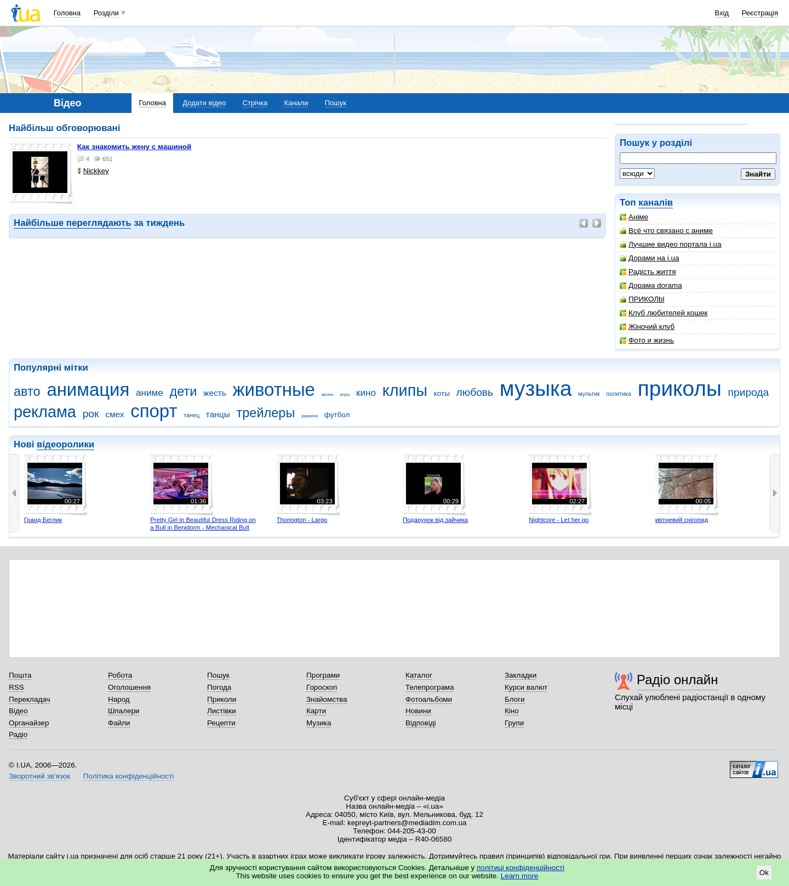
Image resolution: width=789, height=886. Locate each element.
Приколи (221, 699)
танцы (218, 414)
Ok (764, 872)
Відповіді (420, 723)
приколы (680, 388)
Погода (219, 687)
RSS (16, 687)
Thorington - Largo (302, 519)
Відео (18, 711)
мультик (588, 393)
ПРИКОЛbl (642, 299)
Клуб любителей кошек (663, 313)
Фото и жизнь (647, 340)
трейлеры (266, 413)
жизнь (328, 394)
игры (345, 394)
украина (309, 415)
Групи (514, 723)
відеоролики (65, 444)
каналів (655, 202)
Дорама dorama (651, 285)
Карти (316, 711)
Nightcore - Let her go (558, 519)
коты (442, 393)
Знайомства (326, 699)
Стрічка (255, 103)
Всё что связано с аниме (666, 230)
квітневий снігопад (681, 519)
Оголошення (129, 687)
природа (748, 392)
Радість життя (648, 272)
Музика (318, 723)
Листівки (221, 711)
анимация (88, 389)
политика (618, 393)
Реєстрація (760, 13)
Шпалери (123, 711)
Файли (119, 723)
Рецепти (221, 723)
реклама (45, 412)
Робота (120, 675)
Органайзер (29, 723)
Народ (119, 699)
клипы (404, 390)
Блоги (515, 699)
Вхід (722, 13)
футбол (337, 415)
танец (191, 415)
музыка (536, 388)
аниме (149, 393)
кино (366, 393)
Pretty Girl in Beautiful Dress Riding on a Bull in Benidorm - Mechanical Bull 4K (203, 527)
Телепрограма (429, 687)
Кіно (512, 711)
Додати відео (204, 103)
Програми (323, 675)
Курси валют (526, 687)
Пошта (20, 675)
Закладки (520, 675)
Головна (67, 13)
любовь (475, 392)
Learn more (520, 876)
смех (114, 414)
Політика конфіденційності (128, 776)
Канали (296, 103)
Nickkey (93, 171)
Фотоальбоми (428, 699)
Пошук (335, 103)
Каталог (418, 675)
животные (274, 389)
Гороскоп (321, 687)
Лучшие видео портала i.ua (670, 244)
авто (27, 391)
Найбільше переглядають (72, 223)
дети (183, 391)
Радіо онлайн (677, 679)
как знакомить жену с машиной (134, 147)
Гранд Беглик (43, 519)
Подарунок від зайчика (435, 519)
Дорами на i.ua (649, 258)
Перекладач (29, 699)
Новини (418, 711)
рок (91, 413)
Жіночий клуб (647, 326)
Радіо (18, 734)
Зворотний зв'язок (39, 776)
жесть (214, 392)
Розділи (106, 13)
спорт (153, 411)
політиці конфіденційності (520, 868)
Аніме (634, 217)
